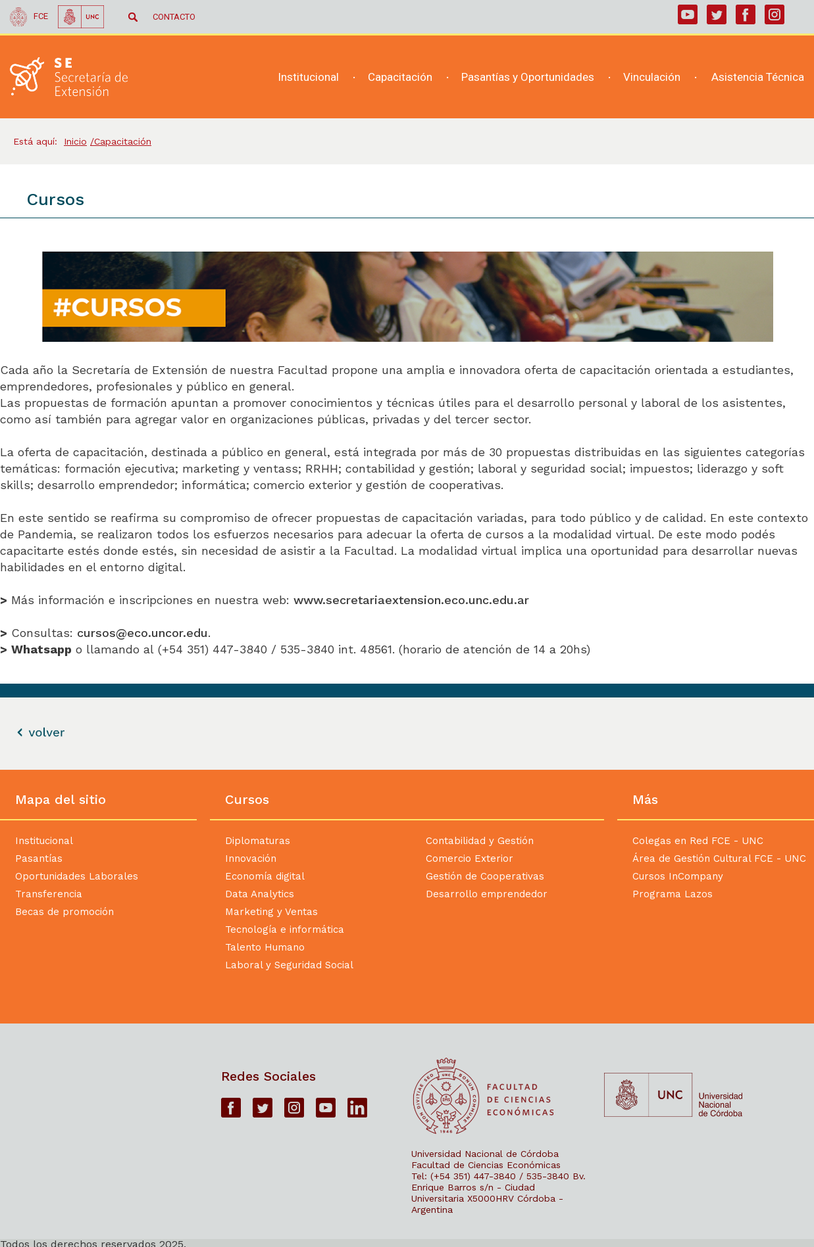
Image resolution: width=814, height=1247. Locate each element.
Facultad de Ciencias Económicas (486, 1165)
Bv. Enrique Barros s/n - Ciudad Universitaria (498, 1187)
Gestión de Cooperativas (485, 876)
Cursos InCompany (677, 876)
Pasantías (39, 858)
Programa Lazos (672, 894)
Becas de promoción (64, 912)
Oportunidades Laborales (76, 876)
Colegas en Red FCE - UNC (697, 841)
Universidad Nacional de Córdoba (485, 1153)
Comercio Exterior (469, 858)
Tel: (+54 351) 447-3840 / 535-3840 (490, 1176)
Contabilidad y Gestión (480, 841)
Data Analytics (259, 894)
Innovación (250, 858)
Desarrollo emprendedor (486, 894)
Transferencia (48, 894)
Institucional (44, 841)
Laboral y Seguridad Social (289, 965)
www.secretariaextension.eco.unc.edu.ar (413, 600)
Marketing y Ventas (271, 912)
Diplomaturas (257, 841)
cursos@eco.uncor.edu (142, 633)
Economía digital (265, 876)
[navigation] (530, 77)
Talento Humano (265, 947)
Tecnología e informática (284, 929)
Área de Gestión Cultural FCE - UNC (719, 858)
